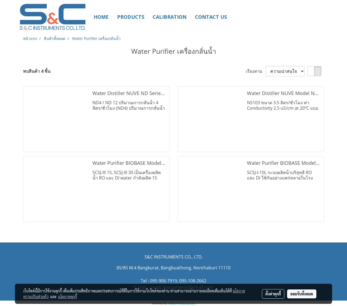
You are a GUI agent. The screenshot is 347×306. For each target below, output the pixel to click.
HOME (101, 17)
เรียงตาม (256, 71)
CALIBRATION (170, 17)
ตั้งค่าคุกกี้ (273, 293)
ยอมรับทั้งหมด (301, 293)
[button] (239, 17)
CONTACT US (211, 17)
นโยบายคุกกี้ (67, 296)
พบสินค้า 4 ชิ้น (36, 71)
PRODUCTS (130, 17)
